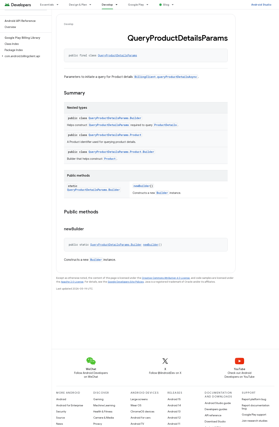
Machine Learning (104, 405)
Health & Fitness (102, 411)
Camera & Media (103, 417)
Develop (68, 24)
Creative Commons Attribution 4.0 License (166, 278)
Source (60, 417)
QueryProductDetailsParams (117, 55)
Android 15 (174, 399)
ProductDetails (165, 125)
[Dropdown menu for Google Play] (149, 4)
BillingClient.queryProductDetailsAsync (166, 77)
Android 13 (174, 411)
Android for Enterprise (69, 405)
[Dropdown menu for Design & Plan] (92, 4)
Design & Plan (78, 4)
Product (110, 158)
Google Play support (254, 414)
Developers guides (216, 409)
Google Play (136, 4)
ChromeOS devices (142, 411)
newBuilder (142, 186)
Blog (166, 4)
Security (61, 411)
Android (61, 399)
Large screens (139, 399)
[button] (25, 56)
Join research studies (254, 420)
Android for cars (140, 417)
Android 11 (173, 423)
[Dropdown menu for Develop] (118, 4)
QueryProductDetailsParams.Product (115, 135)
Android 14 (174, 405)
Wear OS (135, 405)
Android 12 (174, 417)
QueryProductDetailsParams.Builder (115, 118)
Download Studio (215, 421)
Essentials (47, 4)
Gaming (98, 399)
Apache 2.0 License (72, 281)
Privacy (97, 423)
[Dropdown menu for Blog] (174, 4)
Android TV (137, 423)
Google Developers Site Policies (126, 281)
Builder (162, 193)
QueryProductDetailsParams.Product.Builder (121, 152)
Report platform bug (254, 399)
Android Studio (261, 4)
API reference (213, 415)
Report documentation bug (255, 407)
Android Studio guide (218, 403)
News (59, 423)
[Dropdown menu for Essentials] (59, 4)
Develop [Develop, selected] (107, 4)
